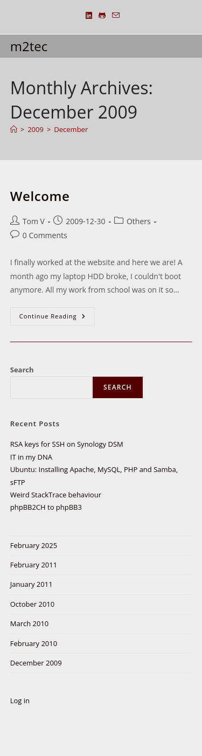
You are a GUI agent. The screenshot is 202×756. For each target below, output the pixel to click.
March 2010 (29, 623)
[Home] (13, 129)
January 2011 (31, 584)
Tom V (34, 221)
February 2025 (33, 545)
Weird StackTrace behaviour (55, 495)
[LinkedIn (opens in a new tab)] (88, 15)
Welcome (40, 196)
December (71, 129)
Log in (20, 700)
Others (139, 221)
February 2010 (33, 643)
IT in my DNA (31, 457)
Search (22, 369)
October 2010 (32, 604)
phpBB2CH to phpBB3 (46, 507)
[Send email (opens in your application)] (114, 15)
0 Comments (45, 235)
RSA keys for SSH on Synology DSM (66, 444)
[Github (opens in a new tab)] (102, 15)
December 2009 (36, 663)
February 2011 (33, 565)
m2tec (28, 46)
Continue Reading (57, 316)
